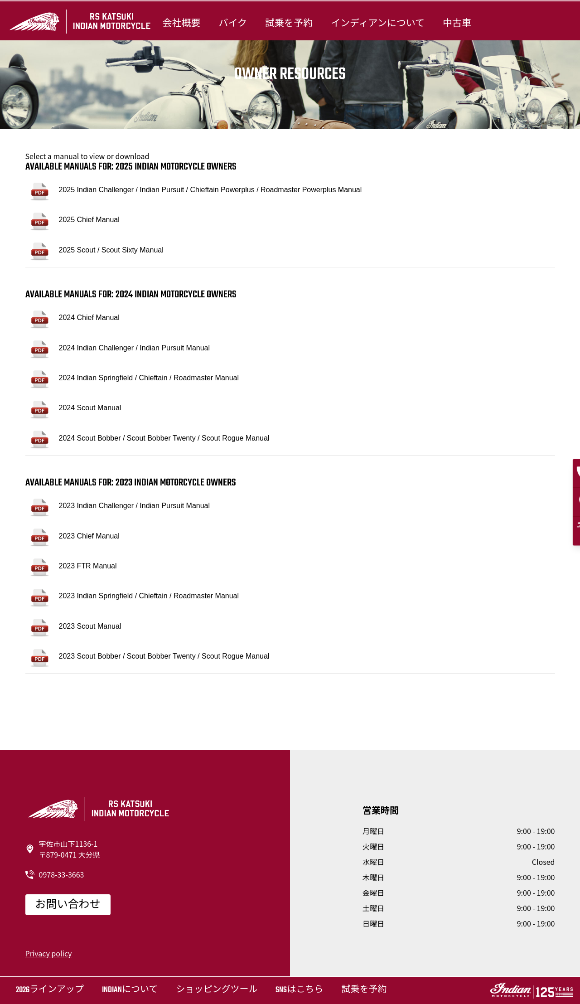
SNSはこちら (299, 990)
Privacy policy (48, 953)
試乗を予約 (289, 23)
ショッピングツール (216, 990)
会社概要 (181, 23)
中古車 (457, 23)
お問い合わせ (68, 905)
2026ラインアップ (50, 990)
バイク (232, 23)
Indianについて (130, 990)
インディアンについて (378, 23)
